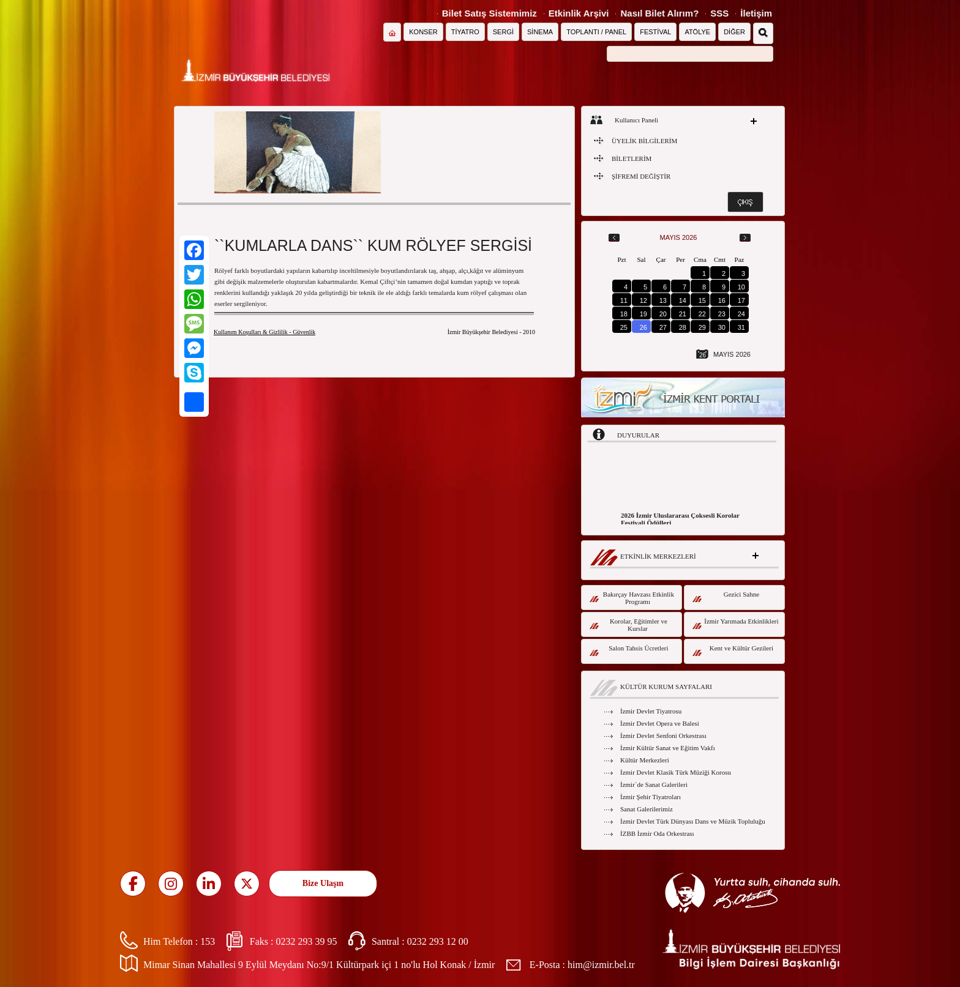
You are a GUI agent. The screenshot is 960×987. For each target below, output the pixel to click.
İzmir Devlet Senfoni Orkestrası (663, 735)
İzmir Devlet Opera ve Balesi (659, 723)
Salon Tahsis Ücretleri (629, 650)
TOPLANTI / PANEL (596, 31)
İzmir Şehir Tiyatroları (650, 796)
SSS (719, 13)
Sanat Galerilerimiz (646, 809)
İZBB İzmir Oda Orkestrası (657, 833)
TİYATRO (465, 31)
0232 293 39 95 (306, 941)
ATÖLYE (697, 31)
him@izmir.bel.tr (601, 964)
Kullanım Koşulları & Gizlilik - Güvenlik (264, 332)
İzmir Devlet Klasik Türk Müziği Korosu (675, 772)
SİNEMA (540, 31)
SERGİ (503, 31)
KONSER (423, 31)
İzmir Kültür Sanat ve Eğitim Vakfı (667, 747)
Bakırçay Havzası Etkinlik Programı (632, 597)
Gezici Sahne (725, 596)
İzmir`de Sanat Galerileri (654, 784)
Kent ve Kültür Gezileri (732, 650)
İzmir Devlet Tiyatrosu (650, 711)
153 (207, 941)
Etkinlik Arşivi (579, 13)
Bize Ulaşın (322, 883)
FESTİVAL (655, 31)
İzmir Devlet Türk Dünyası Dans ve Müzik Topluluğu (692, 821)
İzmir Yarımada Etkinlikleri (735, 623)
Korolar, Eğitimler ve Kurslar (628, 624)
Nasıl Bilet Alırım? (659, 13)
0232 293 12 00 (437, 941)
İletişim (756, 13)
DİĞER (734, 31)
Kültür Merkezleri (644, 760)
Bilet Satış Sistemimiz (489, 13)
